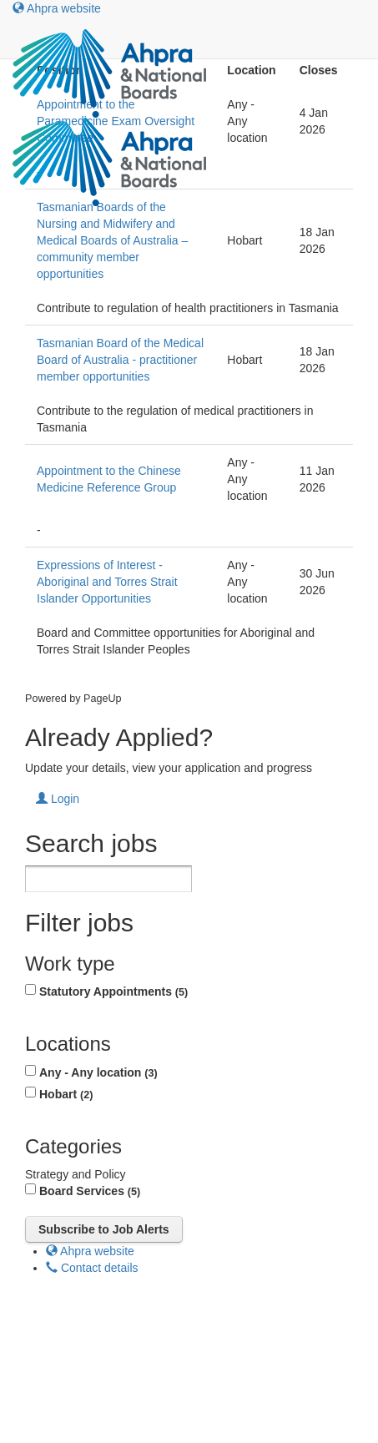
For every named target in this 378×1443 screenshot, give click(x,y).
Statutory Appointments (113, 991)
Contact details (92, 1267)
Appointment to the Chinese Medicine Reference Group (109, 479)
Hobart (66, 1094)
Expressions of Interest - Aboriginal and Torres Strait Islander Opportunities (107, 581)
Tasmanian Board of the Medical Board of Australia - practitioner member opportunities (120, 359)
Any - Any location (98, 1072)
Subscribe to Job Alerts (103, 1229)
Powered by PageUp (73, 698)
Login (57, 798)
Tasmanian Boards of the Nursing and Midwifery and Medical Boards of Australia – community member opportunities (112, 240)
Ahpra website (57, 8)
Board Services (89, 1191)
